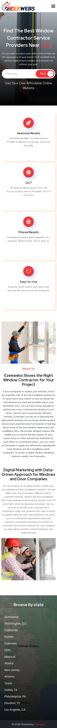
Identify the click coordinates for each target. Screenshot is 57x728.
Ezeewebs (39, 724)
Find (47, 74)
